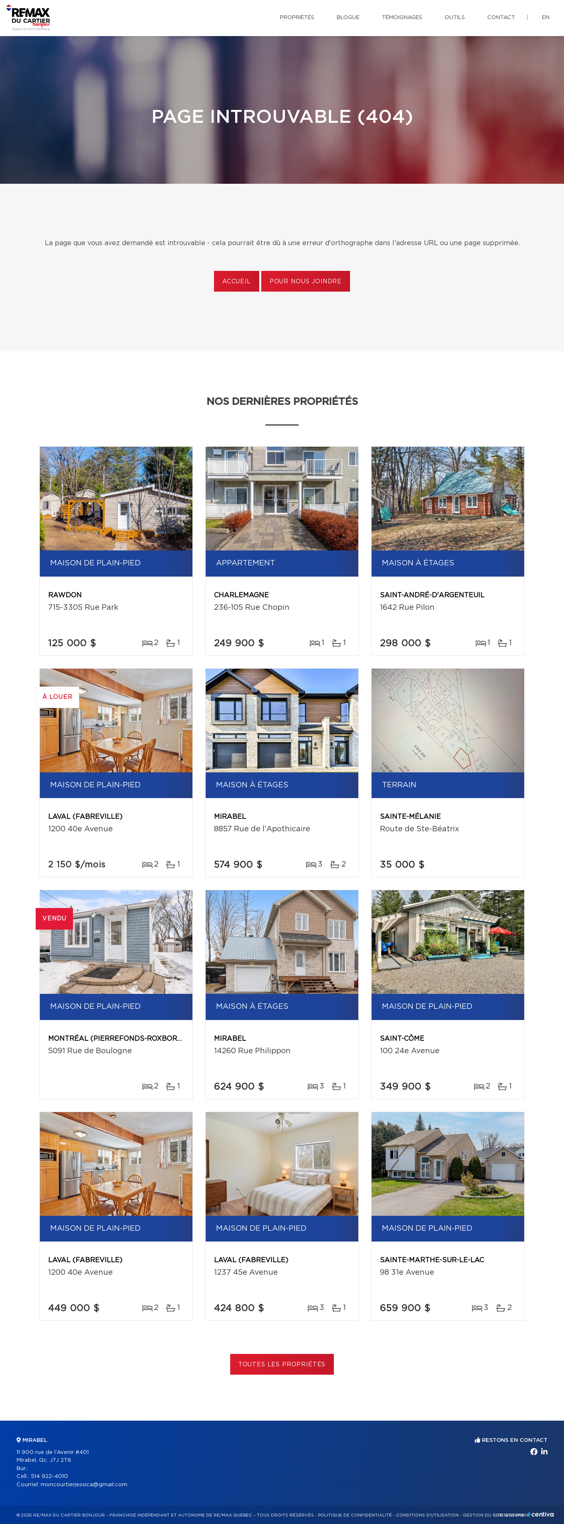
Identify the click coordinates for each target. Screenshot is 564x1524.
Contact (501, 17)
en (545, 17)
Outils (455, 17)
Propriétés (297, 17)
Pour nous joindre (306, 282)
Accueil (236, 282)
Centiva (541, 1514)
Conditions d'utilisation (427, 1515)
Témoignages (402, 17)
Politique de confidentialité (355, 1515)
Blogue (348, 17)
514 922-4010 (49, 1476)
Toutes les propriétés (282, 1365)
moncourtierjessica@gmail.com (84, 1484)
